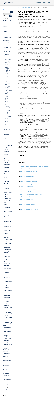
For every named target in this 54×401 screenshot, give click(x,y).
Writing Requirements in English (8, 93)
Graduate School (7, 379)
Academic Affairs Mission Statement (8, 48)
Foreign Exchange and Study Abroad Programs (8, 314)
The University (6, 29)
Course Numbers (7, 186)
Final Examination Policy (8, 284)
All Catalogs (5, 393)
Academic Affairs (7, 45)
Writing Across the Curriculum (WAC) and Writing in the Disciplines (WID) (8, 60)
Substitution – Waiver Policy (7, 262)
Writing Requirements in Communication (8, 77)
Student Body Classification (7, 180)
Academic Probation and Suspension (7, 278)
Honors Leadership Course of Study (7, 328)
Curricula (6, 138)
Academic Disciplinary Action (8, 273)
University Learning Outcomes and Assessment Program (8, 53)
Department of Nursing (6, 368)
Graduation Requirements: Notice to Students (8, 289)
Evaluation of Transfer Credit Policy (7, 258)
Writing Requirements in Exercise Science (8, 86)
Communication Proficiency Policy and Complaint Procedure (7, 252)
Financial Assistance (8, 35)
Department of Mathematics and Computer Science (7, 360)
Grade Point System (8, 192)
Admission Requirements (6, 32)
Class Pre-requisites (6, 195)
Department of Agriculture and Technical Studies (7, 337)
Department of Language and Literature (6, 355)
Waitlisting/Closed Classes (8, 201)
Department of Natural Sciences (6, 365)
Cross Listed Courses (6, 189)
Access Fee (6, 183)
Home (8, 2)
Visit (49, 2)
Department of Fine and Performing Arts (7, 345)
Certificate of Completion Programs (7, 153)
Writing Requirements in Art (8, 74)
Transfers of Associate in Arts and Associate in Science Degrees (7, 268)
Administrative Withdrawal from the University (7, 227)
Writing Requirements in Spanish (8, 96)
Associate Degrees (8, 145)
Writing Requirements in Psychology (8, 119)
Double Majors (7, 295)
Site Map (5, 391)
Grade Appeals (7, 247)
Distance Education (8, 317)
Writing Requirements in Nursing (8, 113)
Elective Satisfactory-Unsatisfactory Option (7, 207)
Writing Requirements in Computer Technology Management (8, 106)
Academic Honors (8, 310)
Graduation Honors (8, 307)
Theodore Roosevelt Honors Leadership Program (7, 324)
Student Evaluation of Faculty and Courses (8, 129)
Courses (5, 381)
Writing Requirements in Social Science (8, 116)
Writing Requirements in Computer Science (8, 102)
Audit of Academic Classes (8, 212)
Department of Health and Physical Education (7, 350)
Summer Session (7, 173)
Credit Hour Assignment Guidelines (6, 135)
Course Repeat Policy (7, 216)
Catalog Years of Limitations (7, 304)
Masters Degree (8, 140)
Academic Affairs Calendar (7, 26)
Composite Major (7, 297)
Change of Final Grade (7, 244)
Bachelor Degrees (8, 143)
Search (11, 15)
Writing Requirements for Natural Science (8, 109)
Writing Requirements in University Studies (8, 125)
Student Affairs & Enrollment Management (7, 39)
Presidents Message (7, 22)
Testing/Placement (8, 281)
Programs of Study (7, 20)
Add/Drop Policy (8, 219)
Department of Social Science (6, 372)
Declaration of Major (7, 157)
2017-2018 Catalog (21, 7)
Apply (44, 2)
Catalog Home (6, 389)
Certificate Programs (6, 148)
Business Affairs (7, 42)
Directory (6, 384)
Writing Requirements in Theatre (8, 83)
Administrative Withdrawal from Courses (7, 232)
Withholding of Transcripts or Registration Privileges (7, 167)
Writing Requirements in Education (8, 122)
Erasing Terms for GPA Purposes (7, 236)
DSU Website (38, 2)
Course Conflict (7, 198)
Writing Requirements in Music (8, 80)
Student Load (7, 171)
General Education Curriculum (7, 332)
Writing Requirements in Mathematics (8, 99)
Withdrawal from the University (7, 222)
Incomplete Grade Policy (8, 240)
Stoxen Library (7, 320)
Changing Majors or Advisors (8, 161)
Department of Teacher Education (7, 376)
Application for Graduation (7, 300)
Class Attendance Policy (8, 177)
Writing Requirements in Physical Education (8, 89)
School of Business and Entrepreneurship (7, 341)
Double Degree (7, 293)
